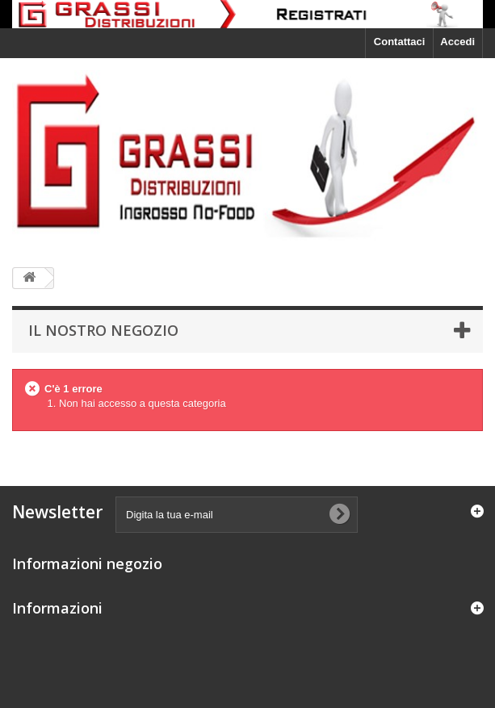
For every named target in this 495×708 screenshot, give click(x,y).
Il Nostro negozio (103, 330)
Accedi (457, 42)
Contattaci (400, 42)
